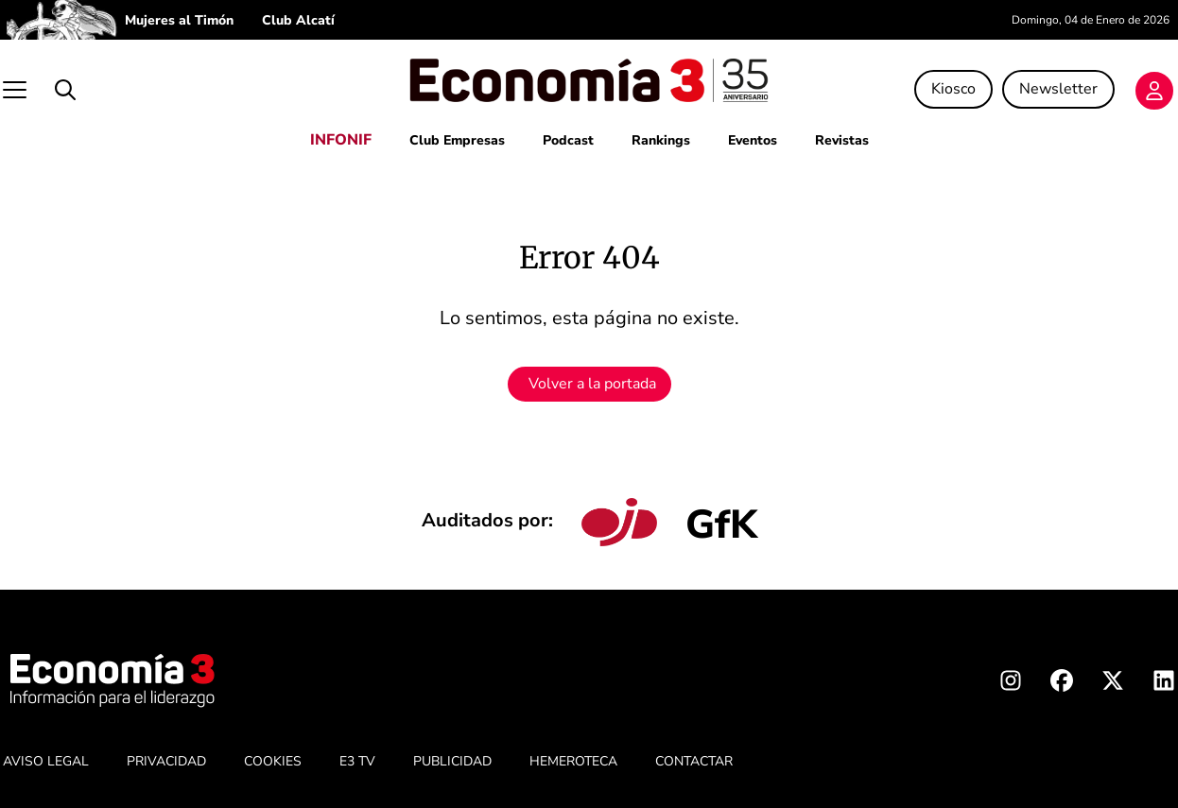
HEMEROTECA (573, 761)
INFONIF (341, 139)
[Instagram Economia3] (1010, 684)
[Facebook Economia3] (1061, 684)
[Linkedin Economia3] (1163, 684)
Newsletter (1058, 88)
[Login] (1154, 91)
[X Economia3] (1112, 684)
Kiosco (953, 88)
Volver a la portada (592, 383)
